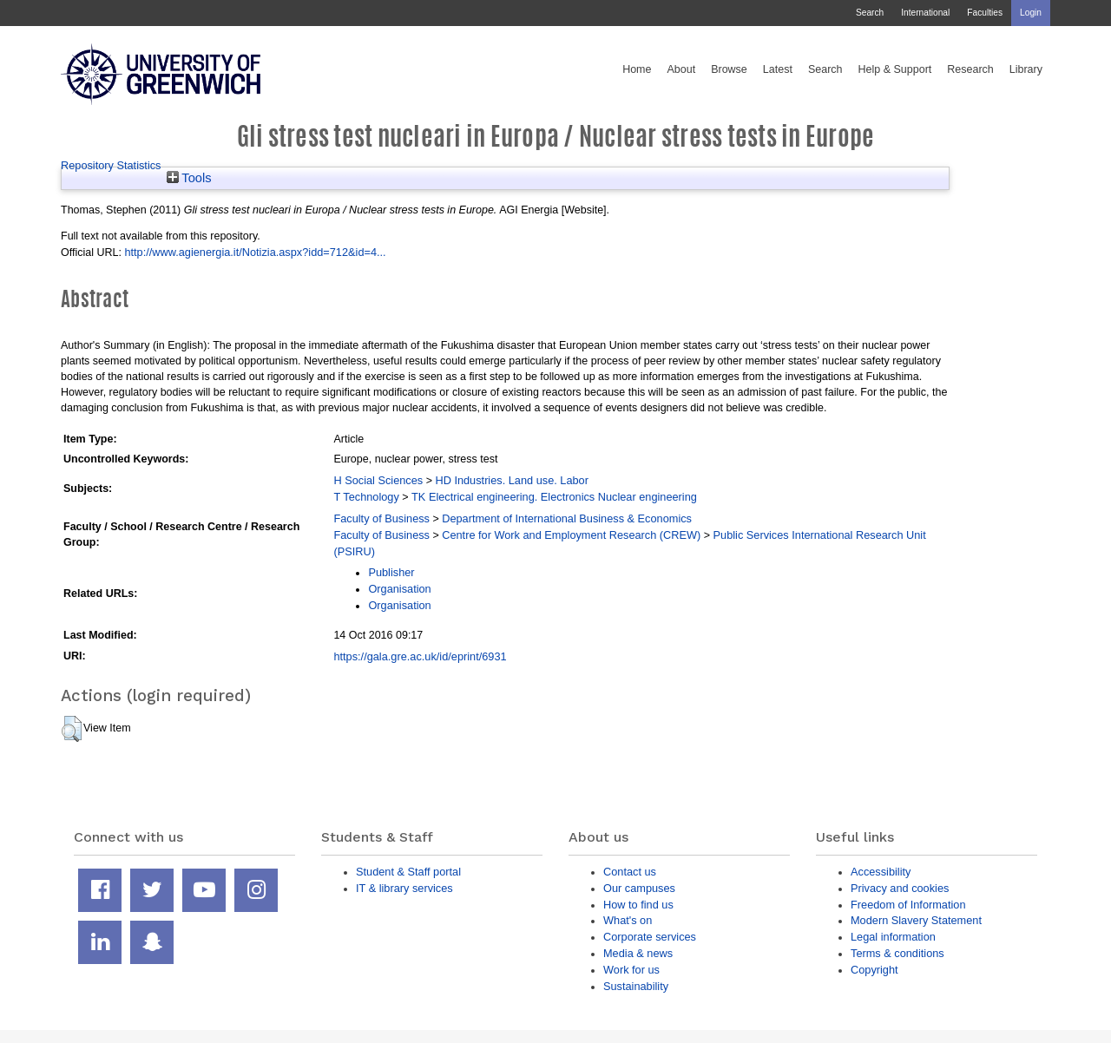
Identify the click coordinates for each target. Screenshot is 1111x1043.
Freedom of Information (908, 904)
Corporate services (649, 936)
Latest (777, 69)
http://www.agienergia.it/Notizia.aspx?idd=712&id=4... (254, 252)
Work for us (631, 969)
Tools (189, 178)
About (681, 69)
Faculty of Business (381, 518)
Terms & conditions (897, 953)
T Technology (365, 496)
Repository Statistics (111, 165)
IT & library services (404, 888)
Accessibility (880, 871)
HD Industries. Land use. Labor (511, 480)
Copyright (874, 969)
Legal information (893, 936)
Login (1031, 12)
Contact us (629, 871)
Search (870, 12)
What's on (627, 920)
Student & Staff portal (408, 871)
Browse (729, 69)
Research (970, 69)
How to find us (638, 904)
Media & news (638, 953)
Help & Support (895, 69)
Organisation (399, 588)
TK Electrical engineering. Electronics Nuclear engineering (554, 496)
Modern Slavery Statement (916, 920)
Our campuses (639, 888)
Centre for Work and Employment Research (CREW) (571, 534)
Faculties (985, 12)
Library (1025, 69)
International (925, 12)
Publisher (391, 572)
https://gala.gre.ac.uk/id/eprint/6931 (419, 656)
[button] (72, 729)
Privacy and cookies (900, 888)
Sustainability (635, 986)
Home (636, 69)
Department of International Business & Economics (567, 518)
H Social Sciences (378, 480)
